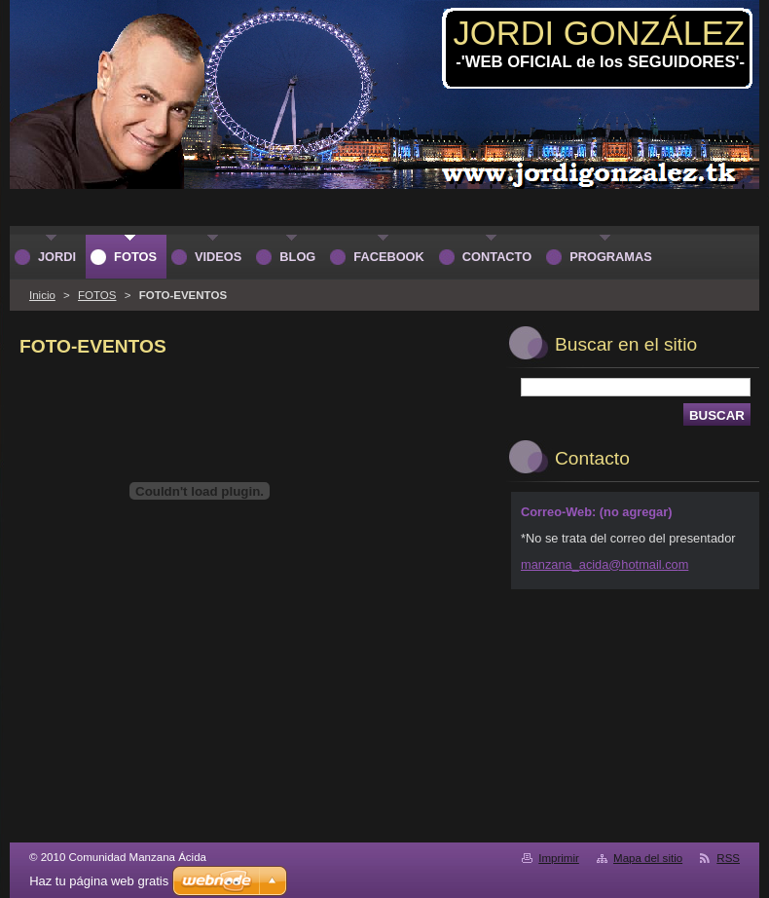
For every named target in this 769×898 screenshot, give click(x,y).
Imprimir (558, 858)
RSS (728, 858)
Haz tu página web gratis (98, 881)
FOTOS (97, 295)
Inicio (42, 295)
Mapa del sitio (647, 858)
